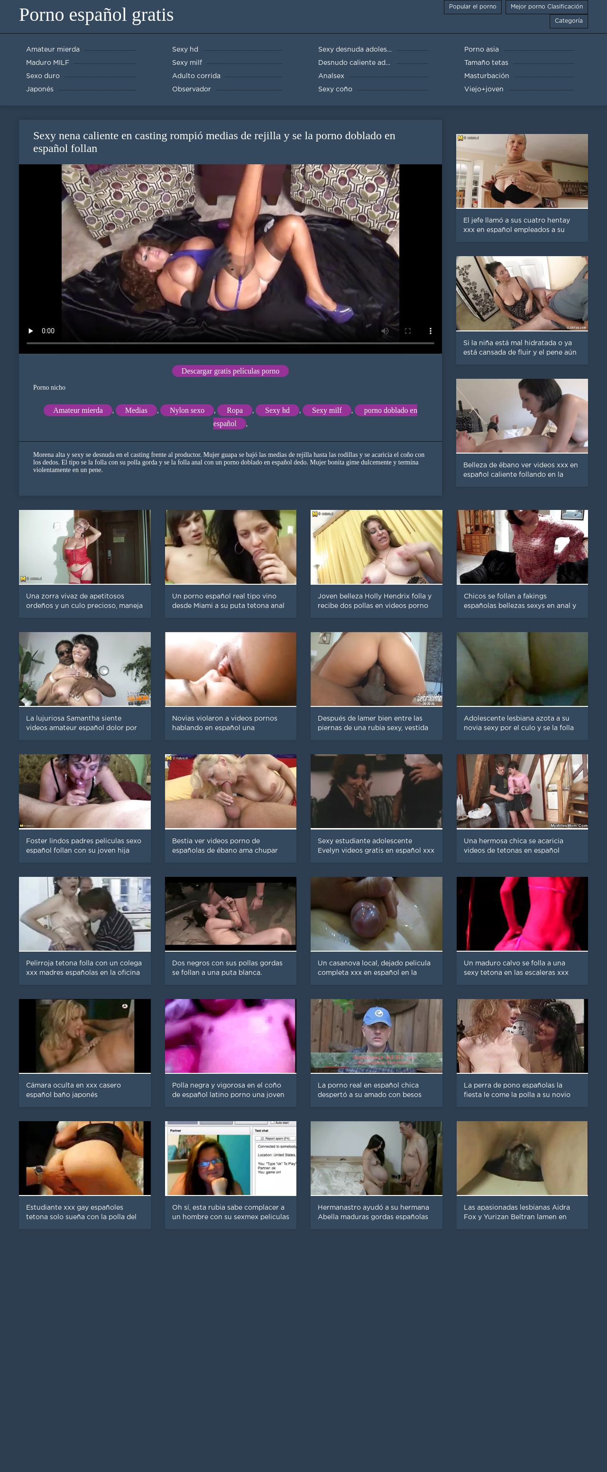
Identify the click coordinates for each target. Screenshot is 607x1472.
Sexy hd (277, 410)
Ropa (235, 410)
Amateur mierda (77, 410)
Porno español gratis (96, 14)
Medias (136, 410)
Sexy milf (327, 410)
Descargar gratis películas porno (230, 371)
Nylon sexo (187, 410)
